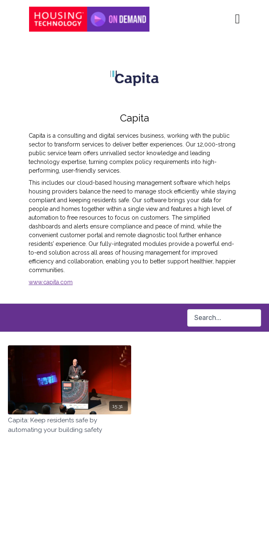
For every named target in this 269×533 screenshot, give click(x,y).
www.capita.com (51, 282)
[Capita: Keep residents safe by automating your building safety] (69, 425)
